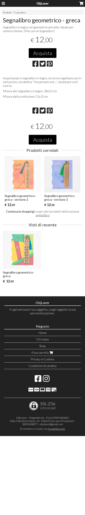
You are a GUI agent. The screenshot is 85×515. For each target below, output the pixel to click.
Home (43, 411)
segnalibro (43, 294)
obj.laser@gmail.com (51, 503)
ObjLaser (42, 3)
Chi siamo (42, 418)
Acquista (42, 53)
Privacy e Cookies (42, 438)
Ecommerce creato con (42, 507)
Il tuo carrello (42, 431)
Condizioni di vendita (42, 445)
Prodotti (7, 12)
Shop (42, 425)
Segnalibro (20, 12)
